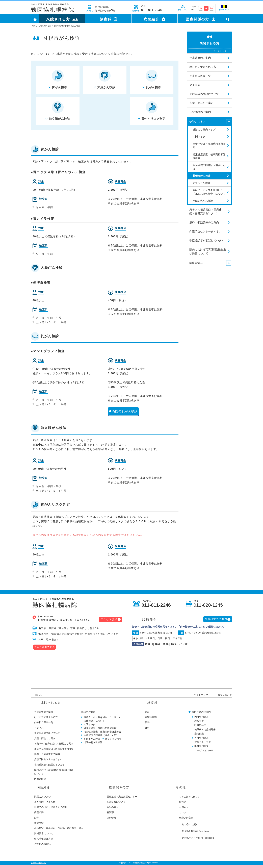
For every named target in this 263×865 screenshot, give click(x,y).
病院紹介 (151, 19)
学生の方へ (112, 807)
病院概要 (39, 812)
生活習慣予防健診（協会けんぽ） (101, 735)
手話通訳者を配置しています (49, 764)
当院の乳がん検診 (125, 411)
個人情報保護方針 (43, 838)
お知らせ (184, 807)
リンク (182, 812)
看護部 (110, 812)
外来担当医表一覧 (43, 722)
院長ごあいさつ (42, 796)
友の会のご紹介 (190, 824)
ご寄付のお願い (42, 844)
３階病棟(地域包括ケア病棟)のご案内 (53, 743)
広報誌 (182, 801)
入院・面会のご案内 (44, 738)
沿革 (36, 817)
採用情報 (111, 817)
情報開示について (43, 833)
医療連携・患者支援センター (122, 796)
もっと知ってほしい (189, 796)
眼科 (147, 722)
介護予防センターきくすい (48, 759)
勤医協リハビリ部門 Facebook (198, 837)
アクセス (39, 727)
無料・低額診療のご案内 (47, 754)
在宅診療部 (151, 717)
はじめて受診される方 (46, 717)
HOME (38, 695)
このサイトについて (38, 863)
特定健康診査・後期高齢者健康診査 (102, 731)
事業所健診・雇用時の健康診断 (100, 728)
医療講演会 (40, 778)
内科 (147, 712)
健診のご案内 (88, 712)
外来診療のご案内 (216, 619)
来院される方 (58, 19)
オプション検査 (113, 738)
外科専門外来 (201, 737)
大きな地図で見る (44, 647)
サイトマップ (201, 695)
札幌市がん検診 (92, 738)
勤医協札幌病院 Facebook (195, 831)
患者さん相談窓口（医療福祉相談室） (54, 749)
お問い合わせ (225, 695)
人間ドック (89, 724)
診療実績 (39, 823)
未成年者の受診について (47, 733)
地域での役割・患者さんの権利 (50, 807)
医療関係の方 (197, 19)
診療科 (105, 19)
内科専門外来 (201, 717)
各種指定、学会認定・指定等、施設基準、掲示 (59, 828)
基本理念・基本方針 (44, 801)
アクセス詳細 (109, 619)
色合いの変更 (186, 817)
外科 (147, 727)
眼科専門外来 (201, 746)
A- (200, 8)
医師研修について (116, 801)
